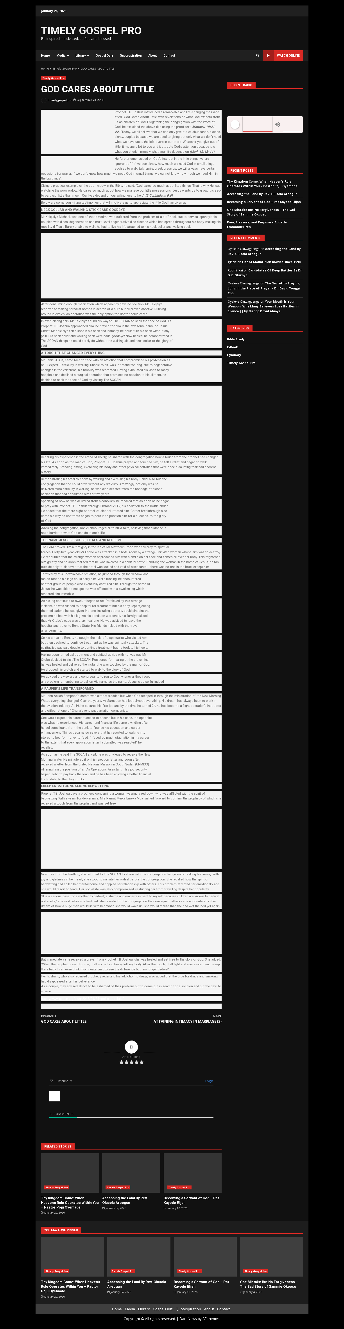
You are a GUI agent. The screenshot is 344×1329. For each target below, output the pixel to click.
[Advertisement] (225, 33)
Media (61, 55)
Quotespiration (131, 55)
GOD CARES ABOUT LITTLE (86, 1018)
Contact (169, 55)
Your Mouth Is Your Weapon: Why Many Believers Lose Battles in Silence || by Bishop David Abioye (263, 306)
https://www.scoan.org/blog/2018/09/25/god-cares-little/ (82, 999)
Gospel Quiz (104, 55)
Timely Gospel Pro (53, 78)
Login (208, 1081)
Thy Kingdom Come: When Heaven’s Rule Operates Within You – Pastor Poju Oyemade (70, 1173)
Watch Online (281, 55)
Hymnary (234, 355)
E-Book (232, 347)
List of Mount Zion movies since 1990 (271, 262)
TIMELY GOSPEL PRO (91, 30)
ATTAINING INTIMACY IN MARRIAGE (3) (176, 1018)
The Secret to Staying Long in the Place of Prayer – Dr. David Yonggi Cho (264, 288)
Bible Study (236, 339)
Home (45, 55)
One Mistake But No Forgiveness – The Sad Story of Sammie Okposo (271, 1257)
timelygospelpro (56, 100)
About (152, 55)
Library (80, 55)
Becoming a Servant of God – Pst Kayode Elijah (193, 1173)
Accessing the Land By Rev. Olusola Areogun (131, 1173)
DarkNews (188, 1318)
